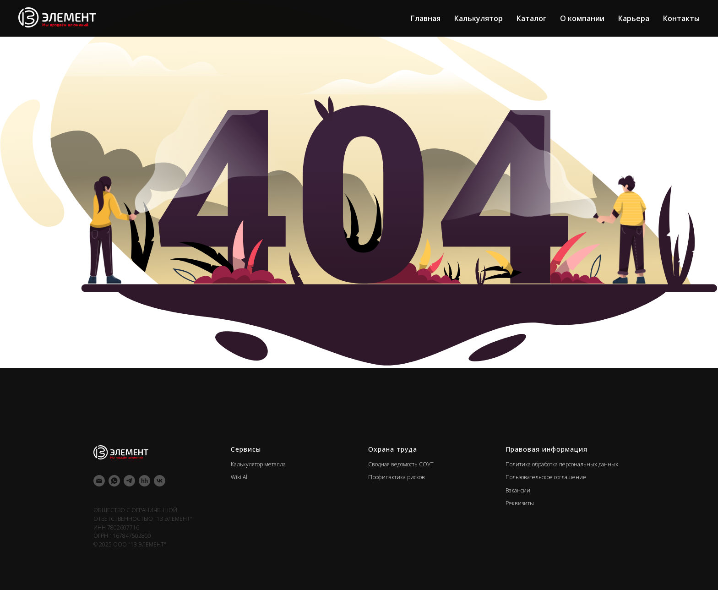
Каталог (531, 18)
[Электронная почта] (99, 480)
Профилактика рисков (396, 477)
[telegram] (129, 480)
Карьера (633, 18)
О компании (582, 18)
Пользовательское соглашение (546, 477)
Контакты (681, 18)
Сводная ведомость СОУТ (401, 464)
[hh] (144, 480)
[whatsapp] (114, 480)
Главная (426, 18)
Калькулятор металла (258, 464)
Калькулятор (478, 18)
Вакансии (518, 490)
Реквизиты (520, 503)
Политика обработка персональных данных (562, 464)
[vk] (159, 480)
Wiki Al (239, 477)
